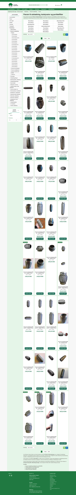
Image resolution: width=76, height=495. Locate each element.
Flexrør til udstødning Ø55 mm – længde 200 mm (51, 382)
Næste (45, 38)
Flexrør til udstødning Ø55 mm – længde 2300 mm (63, 382)
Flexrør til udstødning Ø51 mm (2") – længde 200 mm (40, 327)
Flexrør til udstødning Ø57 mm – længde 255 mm (63, 408)
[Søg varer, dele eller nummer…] (46, 5)
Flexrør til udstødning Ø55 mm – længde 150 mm (28, 368)
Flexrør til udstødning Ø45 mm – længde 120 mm (28, 218)
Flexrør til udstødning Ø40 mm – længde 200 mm (63, 152)
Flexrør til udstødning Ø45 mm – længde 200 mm (51, 232)
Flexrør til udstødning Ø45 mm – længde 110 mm (63, 192)
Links (51, 489)
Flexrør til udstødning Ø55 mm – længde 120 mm (63, 342)
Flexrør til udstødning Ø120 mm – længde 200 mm (63, 72)
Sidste (49, 38)
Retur (51, 487)
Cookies (51, 477)
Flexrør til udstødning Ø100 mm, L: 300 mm (51, 57)
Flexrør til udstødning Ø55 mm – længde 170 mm (40, 368)
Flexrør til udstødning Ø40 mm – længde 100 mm (40, 138)
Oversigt (51, 486)
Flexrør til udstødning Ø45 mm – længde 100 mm (51, 178)
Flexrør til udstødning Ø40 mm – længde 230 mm (28, 178)
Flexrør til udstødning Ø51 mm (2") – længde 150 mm (28, 327)
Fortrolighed (52, 482)
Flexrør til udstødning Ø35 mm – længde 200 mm (51, 97)
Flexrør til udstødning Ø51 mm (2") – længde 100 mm (63, 287)
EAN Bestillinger (52, 479)
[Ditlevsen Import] (13, 5)
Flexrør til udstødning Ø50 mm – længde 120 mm (28, 273)
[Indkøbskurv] (58, 5)
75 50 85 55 (35, 483)
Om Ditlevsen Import (53, 481)
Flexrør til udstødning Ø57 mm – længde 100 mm (28, 437)
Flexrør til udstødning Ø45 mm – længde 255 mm (63, 218)
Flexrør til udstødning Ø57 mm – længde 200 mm (51, 437)
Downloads (51, 478)
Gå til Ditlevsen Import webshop (35, 491)
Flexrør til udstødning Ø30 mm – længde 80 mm (40, 112)
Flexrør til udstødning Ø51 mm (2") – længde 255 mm (51, 327)
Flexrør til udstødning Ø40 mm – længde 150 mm (51, 138)
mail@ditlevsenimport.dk (35, 486)
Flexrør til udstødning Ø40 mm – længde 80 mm (40, 178)
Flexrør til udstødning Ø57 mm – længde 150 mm (40, 408)
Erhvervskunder (52, 480)
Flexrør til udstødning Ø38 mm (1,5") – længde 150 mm (28, 152)
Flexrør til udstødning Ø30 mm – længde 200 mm (28, 112)
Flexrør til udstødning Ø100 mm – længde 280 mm (40, 72)
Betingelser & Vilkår (53, 476)
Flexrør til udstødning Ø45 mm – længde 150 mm (40, 232)
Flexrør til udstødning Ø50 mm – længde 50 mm (40, 273)
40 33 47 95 (34, 485)
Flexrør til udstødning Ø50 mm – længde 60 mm (51, 258)
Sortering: (25, 34)
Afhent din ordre (52, 475)
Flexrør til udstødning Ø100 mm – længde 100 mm (28, 57)
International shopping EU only (55, 488)
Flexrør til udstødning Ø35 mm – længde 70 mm (63, 112)
